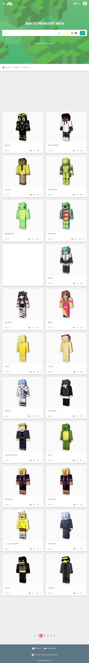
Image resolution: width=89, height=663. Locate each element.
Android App (49, 648)
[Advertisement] (44, 90)
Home (6, 67)
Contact (36, 648)
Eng (77, 3)
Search (16, 67)
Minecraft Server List (50, 655)
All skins (26, 67)
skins (10, 3)
